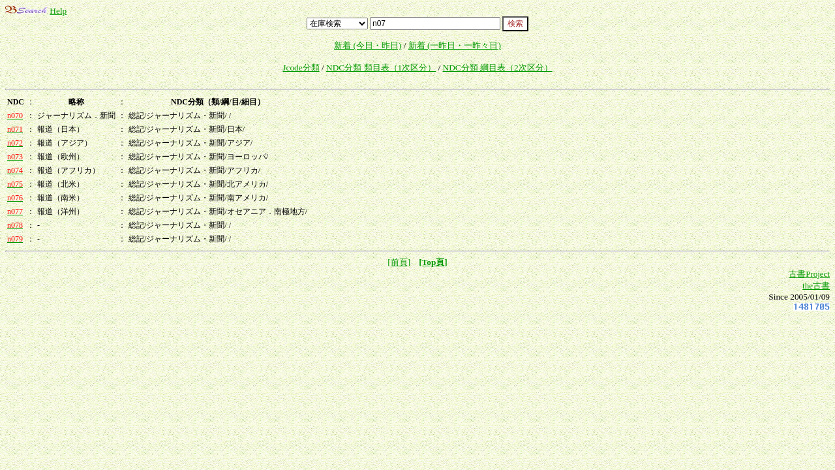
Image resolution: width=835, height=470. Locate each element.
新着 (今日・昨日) (367, 45)
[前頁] (398, 262)
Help (58, 11)
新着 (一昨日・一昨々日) (454, 45)
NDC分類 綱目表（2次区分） (498, 67)
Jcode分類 (300, 67)
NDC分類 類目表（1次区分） (381, 67)
